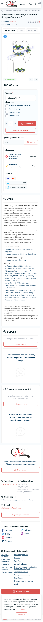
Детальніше (21, 609)
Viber (25, 533)
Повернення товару (22, 575)
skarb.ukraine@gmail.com (11, 508)
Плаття (26, 10)
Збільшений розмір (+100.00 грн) (19, 105)
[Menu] (2, 4)
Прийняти (21, 614)
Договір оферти (20, 564)
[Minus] (6, 123)
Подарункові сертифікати (24, 581)
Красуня (13, 22)
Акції (16, 584)
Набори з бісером (4, 555)
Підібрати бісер (13, 115)
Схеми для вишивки (5, 560)
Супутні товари (7, 572)
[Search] (35, 4)
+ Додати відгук (20, 344)
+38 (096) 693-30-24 (9, 484)
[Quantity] (10, 123)
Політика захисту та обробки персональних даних (25, 568)
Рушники (5, 564)
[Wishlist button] (31, 79)
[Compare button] (36, 79)
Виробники (18, 578)
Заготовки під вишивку (13, 10)
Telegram (26, 530)
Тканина (9, 93)
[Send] (31, 142)
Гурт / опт (18, 561)
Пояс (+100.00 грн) (15, 109)
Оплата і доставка (21, 555)
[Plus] (15, 123)
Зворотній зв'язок (21, 572)
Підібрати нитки (14, 112)
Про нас (17, 558)
